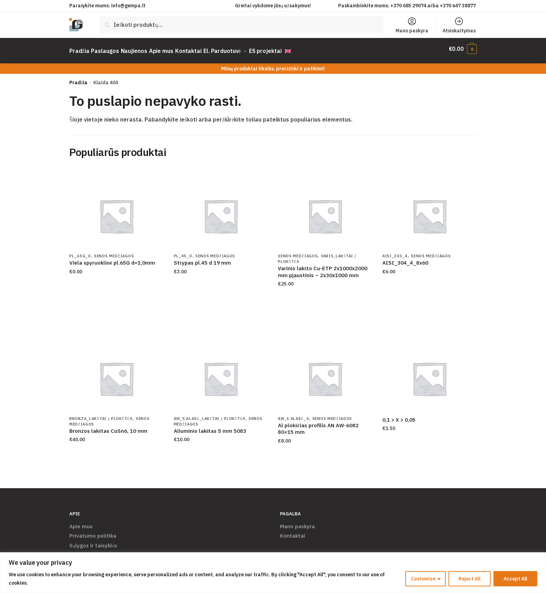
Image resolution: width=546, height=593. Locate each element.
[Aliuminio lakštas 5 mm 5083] (221, 374)
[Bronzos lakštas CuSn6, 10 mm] (116, 374)
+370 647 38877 (458, 5)
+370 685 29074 (408, 5)
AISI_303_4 (395, 251)
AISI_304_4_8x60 (405, 258)
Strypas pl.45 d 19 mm (202, 258)
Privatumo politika (92, 531)
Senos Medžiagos (114, 251)
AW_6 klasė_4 (293, 414)
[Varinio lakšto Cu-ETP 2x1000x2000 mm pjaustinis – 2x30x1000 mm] (325, 212)
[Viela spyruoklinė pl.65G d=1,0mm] (116, 212)
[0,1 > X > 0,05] (429, 374)
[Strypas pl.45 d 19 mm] (221, 212)
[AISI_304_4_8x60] (429, 212)
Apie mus (81, 522)
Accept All (515, 579)
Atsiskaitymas (459, 25)
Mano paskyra (412, 25)
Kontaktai (292, 531)
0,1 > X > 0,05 (398, 415)
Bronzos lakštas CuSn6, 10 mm (108, 426)
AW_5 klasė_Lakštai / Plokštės (209, 414)
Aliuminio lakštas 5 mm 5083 (210, 426)
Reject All (470, 579)
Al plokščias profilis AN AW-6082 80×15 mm (318, 424)
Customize (423, 579)
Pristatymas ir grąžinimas (101, 550)
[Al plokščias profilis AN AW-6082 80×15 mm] (325, 374)
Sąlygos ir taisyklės (93, 541)
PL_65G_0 (80, 251)
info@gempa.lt (128, 5)
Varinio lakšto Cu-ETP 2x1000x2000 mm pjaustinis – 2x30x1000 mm (322, 267)
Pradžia (78, 78)
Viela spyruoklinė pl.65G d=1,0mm (112, 258)
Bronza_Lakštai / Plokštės (100, 414)
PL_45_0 (183, 251)
